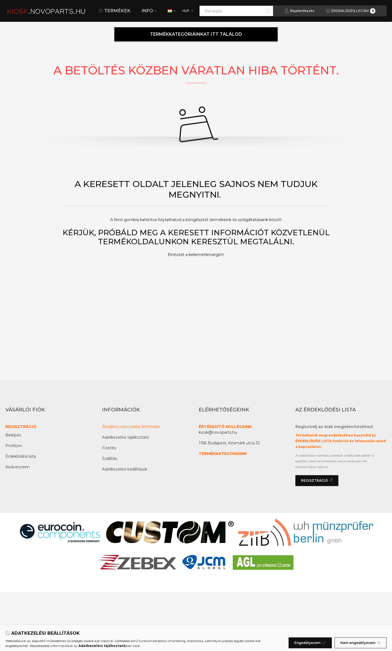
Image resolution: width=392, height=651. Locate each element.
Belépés (13, 435)
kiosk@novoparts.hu (218, 432)
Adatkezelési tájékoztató (125, 437)
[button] (114, 10)
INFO (149, 10)
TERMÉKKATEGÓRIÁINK (223, 453)
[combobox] (236, 10)
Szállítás (109, 458)
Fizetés (109, 447)
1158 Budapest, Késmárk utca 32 (229, 443)
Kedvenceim (17, 467)
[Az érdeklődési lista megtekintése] (350, 10)
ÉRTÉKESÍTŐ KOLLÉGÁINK (225, 426)
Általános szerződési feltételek (131, 426)
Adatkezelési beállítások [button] (124, 469)
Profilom (13, 445)
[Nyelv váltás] (171, 10)
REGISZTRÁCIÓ (20, 426)
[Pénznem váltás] (187, 10)
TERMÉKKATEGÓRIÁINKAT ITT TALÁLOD (196, 34)
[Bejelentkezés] (299, 10)
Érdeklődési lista (20, 456)
